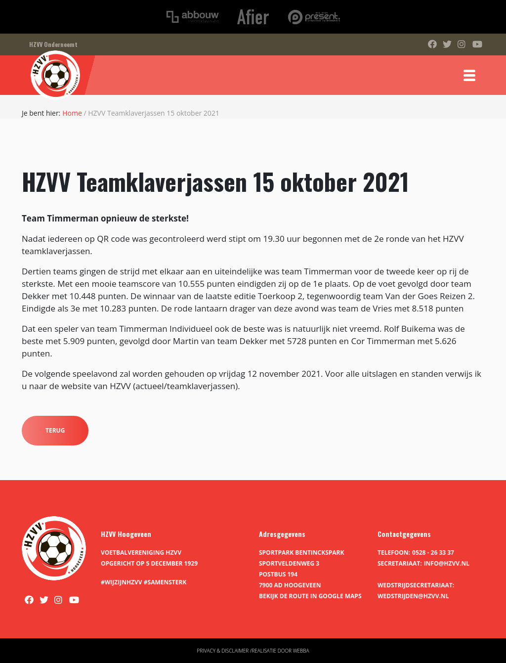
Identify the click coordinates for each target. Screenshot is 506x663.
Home (72, 113)
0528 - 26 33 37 (433, 552)
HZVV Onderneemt (53, 44)
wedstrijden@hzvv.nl (413, 596)
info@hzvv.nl (446, 563)
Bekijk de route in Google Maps (310, 596)
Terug (55, 430)
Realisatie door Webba (280, 650)
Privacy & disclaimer (223, 650)
